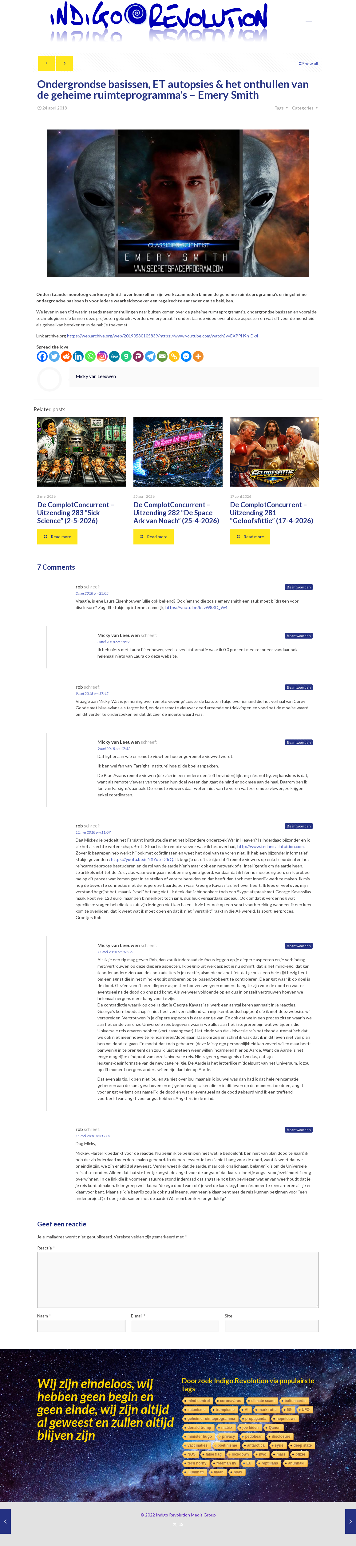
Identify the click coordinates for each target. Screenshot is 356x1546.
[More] (198, 356)
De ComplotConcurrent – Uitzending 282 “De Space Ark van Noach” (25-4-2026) (176, 512)
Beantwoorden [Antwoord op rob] (299, 587)
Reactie (46, 1247)
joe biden (251, 1427)
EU (248, 1463)
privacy (228, 1436)
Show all (308, 63)
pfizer (300, 1454)
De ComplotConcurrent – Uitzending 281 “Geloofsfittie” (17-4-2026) (271, 512)
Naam (44, 1315)
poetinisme (227, 1445)
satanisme (197, 1410)
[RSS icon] (181, 1524)
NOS (192, 1454)
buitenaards (295, 1401)
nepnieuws (285, 1419)
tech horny (197, 1463)
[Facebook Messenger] (186, 356)
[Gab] (126, 356)
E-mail (138, 1315)
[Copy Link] (174, 356)
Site (228, 1315)
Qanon (274, 1427)
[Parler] (138, 356)
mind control (199, 1401)
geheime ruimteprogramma (211, 1419)
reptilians (270, 1463)
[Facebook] (42, 356)
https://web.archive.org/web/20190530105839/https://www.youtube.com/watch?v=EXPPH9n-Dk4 (162, 335)
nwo (262, 1454)
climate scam (262, 1401)
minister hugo (200, 1436)
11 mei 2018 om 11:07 (93, 832)
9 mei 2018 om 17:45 (92, 693)
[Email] (162, 356)
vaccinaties (198, 1445)
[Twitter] (54, 356)
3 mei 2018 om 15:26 (113, 642)
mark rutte (268, 1410)
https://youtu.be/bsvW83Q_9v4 (196, 607)
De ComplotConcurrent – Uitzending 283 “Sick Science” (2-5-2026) (75, 512)
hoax (238, 1472)
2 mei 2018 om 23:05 (92, 593)
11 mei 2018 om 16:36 (115, 952)
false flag (214, 1454)
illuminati (196, 1472)
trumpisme (225, 1410)
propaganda (256, 1419)
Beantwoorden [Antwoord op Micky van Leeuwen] (299, 636)
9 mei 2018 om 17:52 (113, 748)
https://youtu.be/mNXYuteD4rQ (142, 859)
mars (280, 1454)
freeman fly (226, 1463)
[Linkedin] (78, 356)
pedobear (253, 1436)
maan (218, 1472)
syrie (279, 1445)
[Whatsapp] (90, 356)
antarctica (256, 1445)
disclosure (281, 1436)
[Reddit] (66, 356)
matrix (226, 1427)
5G (289, 1410)
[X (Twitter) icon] (174, 1524)
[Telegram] (150, 356)
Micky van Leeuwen (96, 376)
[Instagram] (102, 356)
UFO (306, 1410)
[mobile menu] (309, 22)
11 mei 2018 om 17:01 (93, 1136)
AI (246, 1410)
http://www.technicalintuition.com (270, 846)
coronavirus (230, 1401)
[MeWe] (114, 356)
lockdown (240, 1454)
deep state (303, 1445)
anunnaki (296, 1463)
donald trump (199, 1427)
